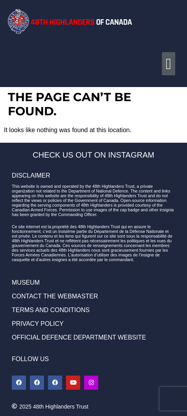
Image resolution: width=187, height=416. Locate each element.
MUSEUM (26, 282)
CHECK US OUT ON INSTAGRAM (93, 155)
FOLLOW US (30, 359)
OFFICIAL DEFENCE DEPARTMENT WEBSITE (79, 337)
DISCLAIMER (31, 175)
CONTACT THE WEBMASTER (55, 296)
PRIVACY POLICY (38, 323)
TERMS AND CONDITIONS (51, 310)
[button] (168, 63)
